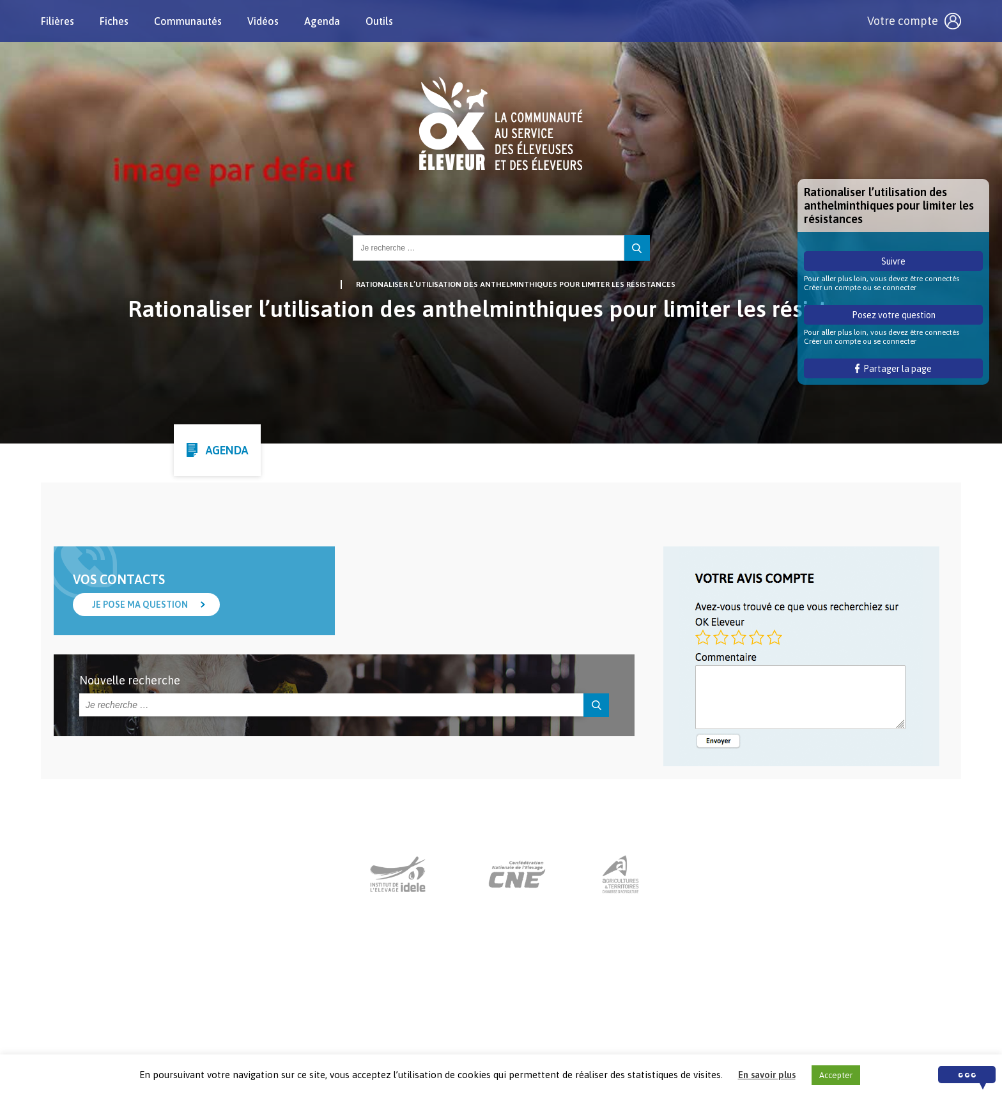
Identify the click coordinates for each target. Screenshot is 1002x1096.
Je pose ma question (140, 604)
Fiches (114, 21)
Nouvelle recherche (129, 680)
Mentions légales (576, 1017)
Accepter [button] (835, 1075)
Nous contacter (489, 1017)
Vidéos (263, 21)
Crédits (645, 1017)
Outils (379, 21)
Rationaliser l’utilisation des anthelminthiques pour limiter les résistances (515, 284)
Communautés (188, 21)
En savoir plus (767, 1074)
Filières (57, 21)
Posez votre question (894, 315)
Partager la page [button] (893, 369)
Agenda (322, 21)
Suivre (893, 261)
